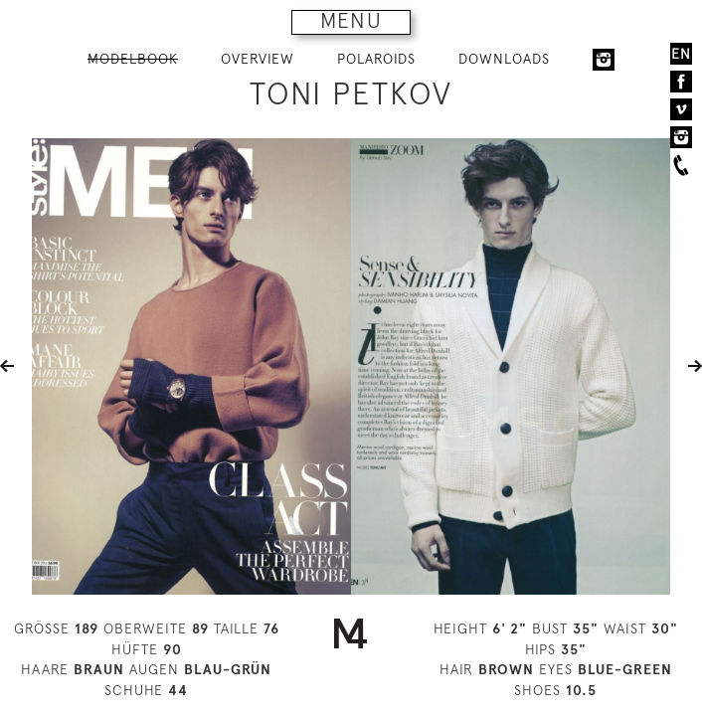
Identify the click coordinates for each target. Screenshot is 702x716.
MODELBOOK (133, 59)
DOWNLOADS (504, 59)
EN (681, 54)
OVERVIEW (257, 59)
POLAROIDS (376, 59)
